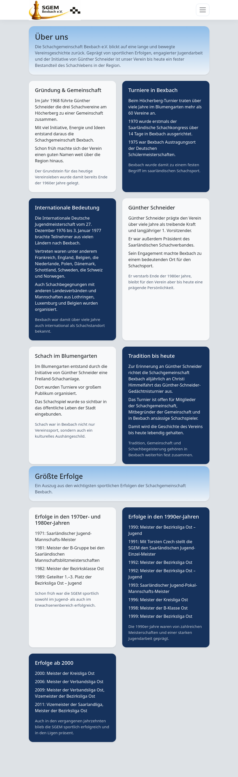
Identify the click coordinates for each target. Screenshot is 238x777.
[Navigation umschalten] (202, 10)
